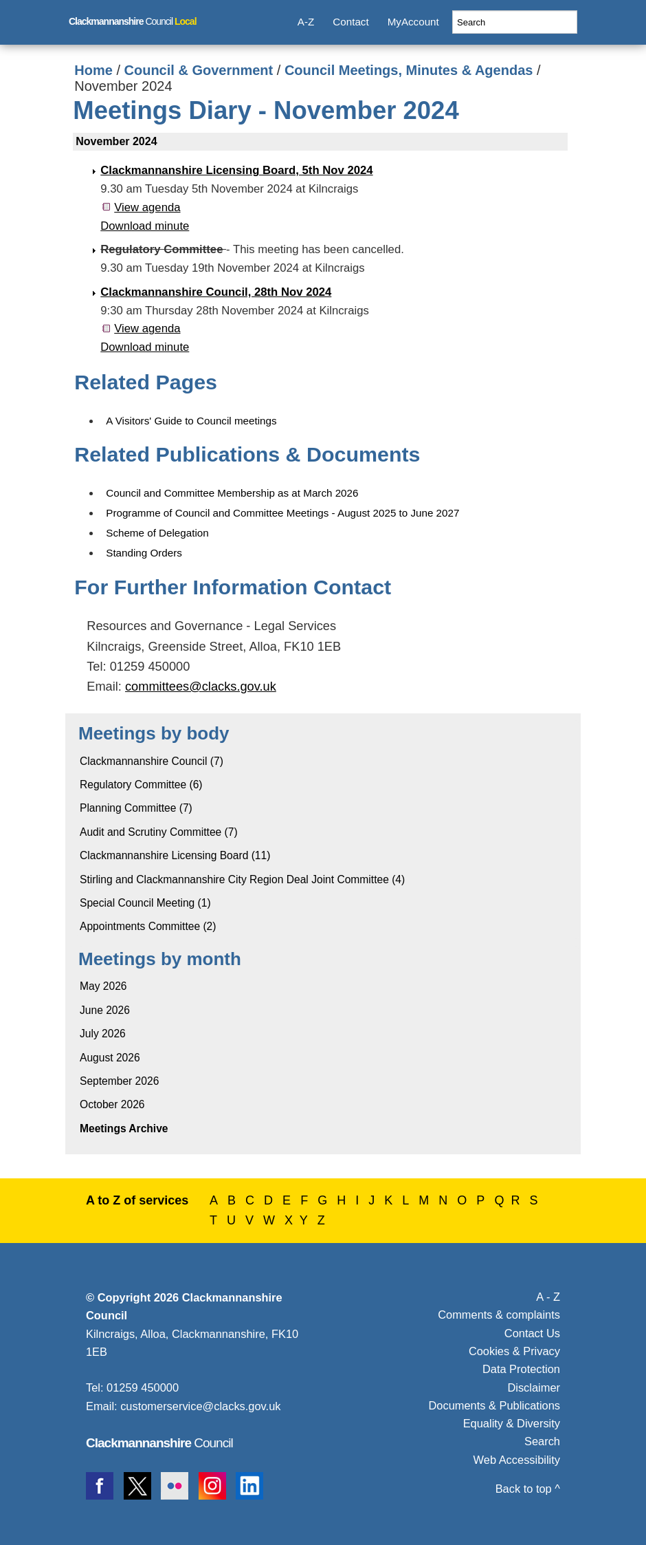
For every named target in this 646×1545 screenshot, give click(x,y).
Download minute (144, 226)
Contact (350, 22)
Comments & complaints (499, 1314)
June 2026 (105, 1010)
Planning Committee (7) (136, 808)
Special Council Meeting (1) (145, 903)
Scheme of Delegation (157, 533)
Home (93, 70)
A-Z (306, 22)
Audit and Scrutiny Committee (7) (159, 832)
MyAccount (413, 22)
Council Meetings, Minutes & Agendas (409, 70)
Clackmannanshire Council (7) (151, 761)
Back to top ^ (527, 1488)
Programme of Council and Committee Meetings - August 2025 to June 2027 (282, 513)
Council (133, 21)
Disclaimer (533, 1387)
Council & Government (199, 70)
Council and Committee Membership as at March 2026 (232, 493)
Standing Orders (144, 553)
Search (542, 1441)
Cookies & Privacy (514, 1351)
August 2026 (110, 1057)
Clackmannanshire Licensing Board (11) (175, 855)
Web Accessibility (517, 1460)
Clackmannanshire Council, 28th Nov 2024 (215, 292)
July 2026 (103, 1033)
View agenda (147, 207)
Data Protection (521, 1369)
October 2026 (112, 1104)
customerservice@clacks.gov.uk (200, 1406)
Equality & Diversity (511, 1423)
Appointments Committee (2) (148, 926)
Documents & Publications (495, 1405)
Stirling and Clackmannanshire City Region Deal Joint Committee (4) (242, 879)
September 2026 (119, 1081)
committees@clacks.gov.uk (200, 686)
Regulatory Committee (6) (141, 784)
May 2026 (103, 986)
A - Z (548, 1296)
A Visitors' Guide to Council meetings (191, 420)
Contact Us (532, 1333)
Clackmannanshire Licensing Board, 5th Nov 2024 (236, 170)
